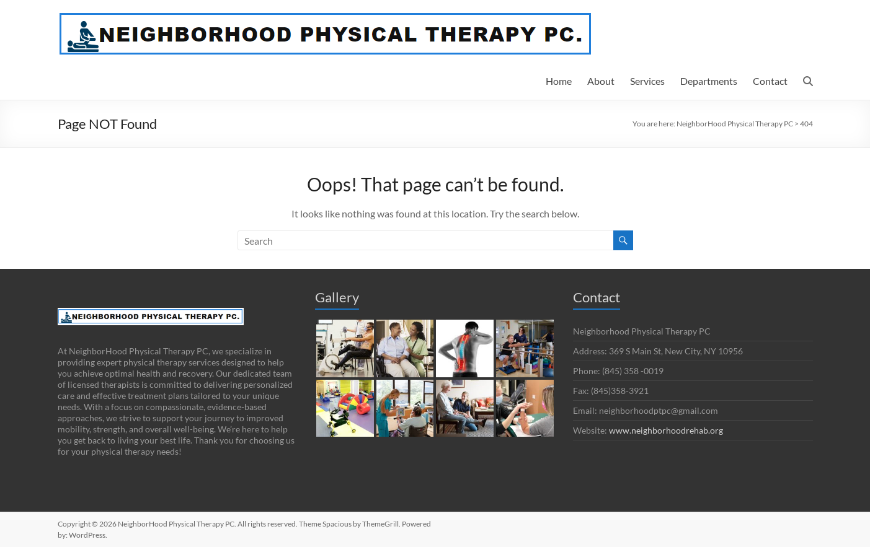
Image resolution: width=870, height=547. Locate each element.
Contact (770, 81)
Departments (708, 81)
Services (647, 81)
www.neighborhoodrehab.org (666, 430)
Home (559, 81)
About (601, 81)
